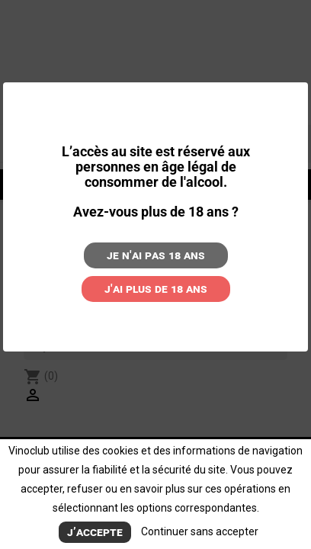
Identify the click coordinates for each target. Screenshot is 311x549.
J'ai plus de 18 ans (155, 288)
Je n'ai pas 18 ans (156, 255)
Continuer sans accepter (199, 531)
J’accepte (95, 532)
